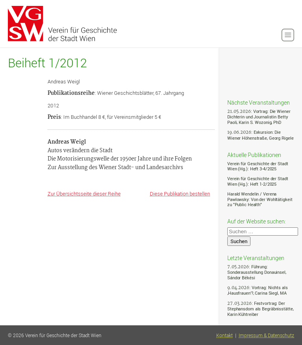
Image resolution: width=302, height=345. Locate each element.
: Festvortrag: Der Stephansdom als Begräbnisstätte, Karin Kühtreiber (260, 308)
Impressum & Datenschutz (266, 335)
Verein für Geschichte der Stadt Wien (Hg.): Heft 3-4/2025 (257, 166)
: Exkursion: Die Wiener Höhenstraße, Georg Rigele (260, 134)
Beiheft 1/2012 (47, 63)
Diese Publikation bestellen (180, 193)
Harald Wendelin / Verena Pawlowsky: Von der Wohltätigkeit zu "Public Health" (259, 199)
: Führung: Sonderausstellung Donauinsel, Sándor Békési (256, 272)
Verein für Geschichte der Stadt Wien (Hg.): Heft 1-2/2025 (257, 181)
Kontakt (224, 335)
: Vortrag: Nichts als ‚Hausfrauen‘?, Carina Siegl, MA (257, 290)
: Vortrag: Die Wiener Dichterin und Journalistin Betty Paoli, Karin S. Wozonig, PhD (259, 116)
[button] (288, 35)
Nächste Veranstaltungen (258, 102)
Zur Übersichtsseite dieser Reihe (84, 193)
